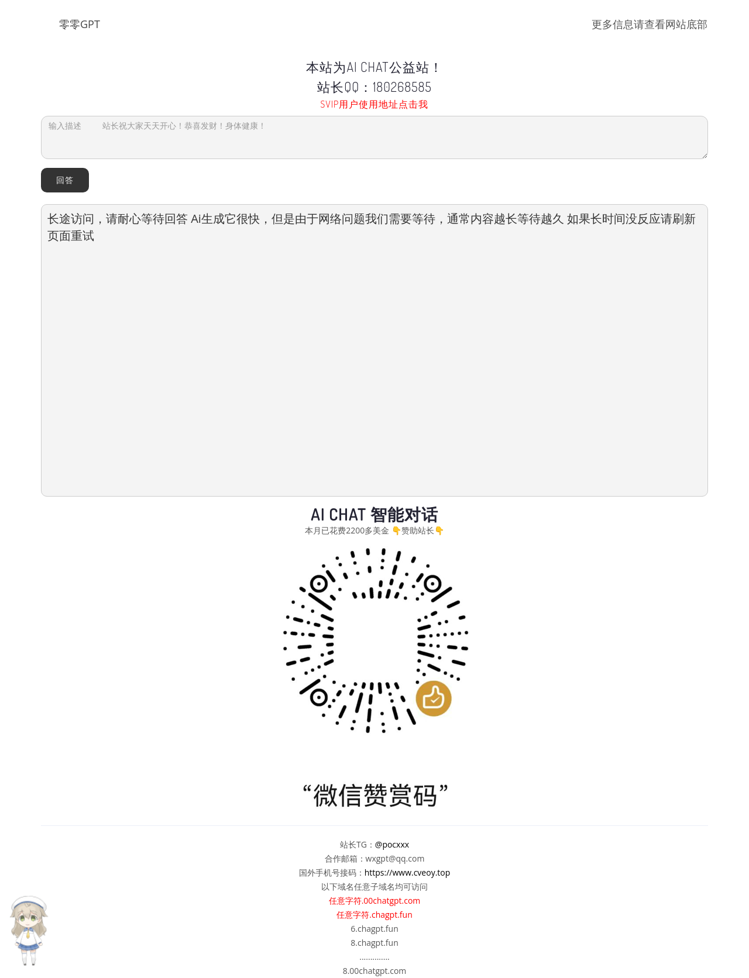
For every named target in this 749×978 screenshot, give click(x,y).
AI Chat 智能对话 (374, 514)
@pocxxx (392, 844)
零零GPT (79, 24)
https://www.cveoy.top (408, 872)
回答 (65, 180)
